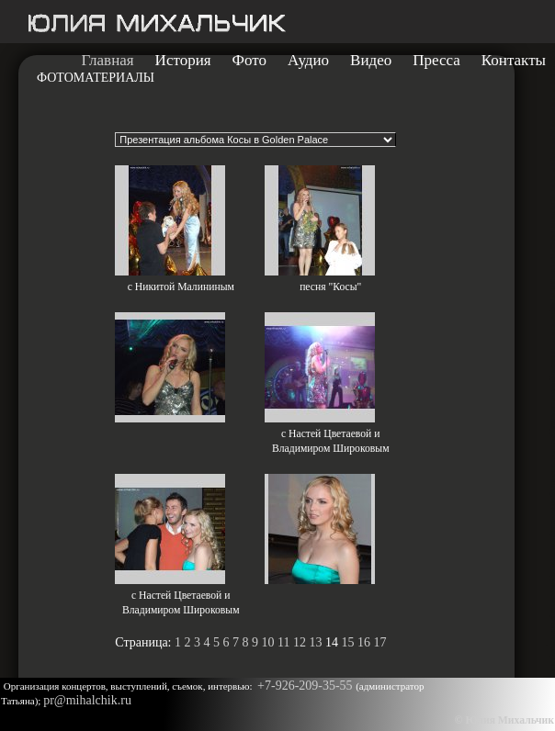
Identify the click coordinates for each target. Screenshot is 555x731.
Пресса (436, 60)
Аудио (308, 60)
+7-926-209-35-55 (306, 685)
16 (363, 642)
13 (315, 642)
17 (379, 642)
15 (347, 642)
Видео (370, 60)
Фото (249, 60)
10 (268, 642)
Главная (108, 60)
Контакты (513, 60)
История (183, 60)
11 (283, 642)
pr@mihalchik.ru (87, 700)
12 (299, 642)
